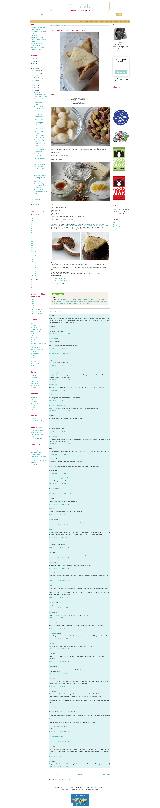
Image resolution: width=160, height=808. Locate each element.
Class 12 (33, 239)
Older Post (106, 775)
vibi (50, 315)
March (36, 92)
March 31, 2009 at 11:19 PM (60, 483)
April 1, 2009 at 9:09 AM (58, 524)
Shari (50, 691)
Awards (33, 448)
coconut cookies (82, 299)
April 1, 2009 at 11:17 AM (59, 568)
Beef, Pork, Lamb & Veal (38, 343)
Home (81, 21)
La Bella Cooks (53, 633)
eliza (50, 498)
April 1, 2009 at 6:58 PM (58, 628)
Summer (33, 407)
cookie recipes (94, 299)
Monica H (51, 459)
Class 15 (33, 245)
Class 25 (33, 265)
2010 (34, 66)
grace (50, 678)
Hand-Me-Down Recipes (38, 421)
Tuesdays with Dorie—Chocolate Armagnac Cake (40, 191)
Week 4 (33, 305)
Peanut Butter (35, 385)
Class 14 (33, 243)
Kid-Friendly (34, 366)
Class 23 (33, 261)
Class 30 (33, 275)
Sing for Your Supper (94, 273)
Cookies (33, 358)
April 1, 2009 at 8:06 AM (58, 514)
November (37, 73)
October (36, 75)
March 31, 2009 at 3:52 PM (59, 380)
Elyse (50, 529)
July (35, 83)
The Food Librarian (54, 736)
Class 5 (33, 225)
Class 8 (33, 231)
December (37, 70)
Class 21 (33, 257)
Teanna (51, 562)
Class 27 (33, 269)
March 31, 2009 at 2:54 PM (59, 348)
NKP (50, 509)
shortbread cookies (64, 304)
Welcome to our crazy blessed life (59, 478)
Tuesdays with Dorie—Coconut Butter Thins (68, 30)
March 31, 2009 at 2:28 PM (59, 334)
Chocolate (34, 377)
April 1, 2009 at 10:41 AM (59, 557)
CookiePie (52, 519)
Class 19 (33, 253)
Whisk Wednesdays (37, 438)
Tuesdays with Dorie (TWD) (81, 304)
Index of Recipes (60, 278)
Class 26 (33, 267)
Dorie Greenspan (71, 225)
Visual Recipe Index (61, 280)
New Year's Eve (35, 403)
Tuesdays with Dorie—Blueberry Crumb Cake (40, 108)
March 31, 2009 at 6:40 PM (59, 411)
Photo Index (93, 21)
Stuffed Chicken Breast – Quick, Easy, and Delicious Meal (39, 39)
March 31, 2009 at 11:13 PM (60, 473)
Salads (33, 339)
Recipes (101, 21)
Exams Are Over (36, 311)
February (36, 199)
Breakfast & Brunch (37, 329)
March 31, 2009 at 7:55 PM (59, 431)
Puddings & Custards (37, 364)
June (35, 85)
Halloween (34, 401)
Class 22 (33, 259)
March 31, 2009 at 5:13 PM (59, 390)
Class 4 (33, 223)
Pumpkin (33, 387)
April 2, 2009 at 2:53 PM (58, 674)
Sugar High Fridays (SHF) (38, 432)
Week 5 (33, 307)
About (86, 21)
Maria (50, 542)
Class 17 (33, 249)
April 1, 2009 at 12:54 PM (59, 580)
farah (50, 552)
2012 (34, 61)
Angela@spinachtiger (55, 405)
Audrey (51, 436)
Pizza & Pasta (35, 337)
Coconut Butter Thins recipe (66, 299)
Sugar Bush (37, 181)
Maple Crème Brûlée (39, 164)
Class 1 (33, 216)
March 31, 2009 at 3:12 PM (59, 365)
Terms (116, 21)
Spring (33, 405)
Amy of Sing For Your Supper (57, 353)
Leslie (50, 395)
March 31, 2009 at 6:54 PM (59, 421)
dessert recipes (57, 301)
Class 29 (33, 273)
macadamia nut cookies (92, 301)
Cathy (50, 653)
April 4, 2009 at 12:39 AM (59, 741)
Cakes (33, 355)
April (35, 90)
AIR (50, 761)
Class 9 (33, 233)
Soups (33, 341)
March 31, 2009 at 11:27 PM (60, 493)
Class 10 (33, 235)
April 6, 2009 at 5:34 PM (58, 766)
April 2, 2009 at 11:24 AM (59, 661)
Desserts (33, 351)
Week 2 (33, 301)
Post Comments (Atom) (64, 779)
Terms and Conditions (119, 227)
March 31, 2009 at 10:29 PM (60, 454)
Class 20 (33, 255)
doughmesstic (53, 643)
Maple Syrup (34, 383)
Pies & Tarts (34, 362)
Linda (50, 585)
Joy (50, 415)
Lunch (32, 335)
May (35, 87)
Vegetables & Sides (37, 349)
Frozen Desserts (36, 360)
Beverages (34, 327)
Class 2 (33, 218)
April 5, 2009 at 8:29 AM (58, 756)
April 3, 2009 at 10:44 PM (59, 731)
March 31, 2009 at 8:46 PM (59, 444)
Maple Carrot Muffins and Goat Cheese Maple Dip (39, 160)
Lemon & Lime (35, 381)
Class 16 (33, 247)
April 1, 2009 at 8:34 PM (58, 638)
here (79, 225)
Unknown (51, 384)
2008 (34, 204)
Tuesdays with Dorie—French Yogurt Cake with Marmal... (40, 149)
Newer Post (53, 775)
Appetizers (34, 325)
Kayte (50, 746)
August (36, 80)
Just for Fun (34, 458)
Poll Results (34, 464)
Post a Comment (54, 771)
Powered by (121, 79)
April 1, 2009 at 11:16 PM (59, 649)
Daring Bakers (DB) (37, 430)
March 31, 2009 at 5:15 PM (59, 400)
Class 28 (33, 271)
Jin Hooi (51, 612)
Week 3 (33, 303)
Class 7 (33, 229)
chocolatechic (53, 338)
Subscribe (121, 72)
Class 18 (33, 251)
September (37, 78)
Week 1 (33, 299)
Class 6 (33, 227)
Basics (33, 323)
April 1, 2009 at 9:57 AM (58, 537)
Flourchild (52, 573)
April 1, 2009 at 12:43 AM (59, 504)
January (36, 201)
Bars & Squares (35, 353)
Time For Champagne (37, 313)
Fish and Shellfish (36, 347)
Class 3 (33, 220)
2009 (34, 68)
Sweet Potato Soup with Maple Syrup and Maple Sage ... (40, 177)
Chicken (33, 345)
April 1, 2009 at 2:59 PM (58, 597)
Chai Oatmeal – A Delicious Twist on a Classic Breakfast (38, 33)
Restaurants (109, 21)
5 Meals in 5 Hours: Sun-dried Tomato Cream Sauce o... (39, 114)
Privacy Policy (117, 225)
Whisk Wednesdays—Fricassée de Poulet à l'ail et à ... (40, 185)
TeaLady (51, 666)
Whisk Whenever (124, 21)
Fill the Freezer (35, 419)
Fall (32, 399)
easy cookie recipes (76, 301)
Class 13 (33, 241)
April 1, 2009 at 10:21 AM (59, 547)
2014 (34, 58)
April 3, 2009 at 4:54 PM (58, 686)
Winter (33, 409)
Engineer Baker (53, 623)
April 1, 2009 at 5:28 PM (58, 618)
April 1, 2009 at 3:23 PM (58, 607)
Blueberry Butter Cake (40, 196)
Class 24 (33, 263)
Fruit (32, 379)
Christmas (34, 397)
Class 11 (33, 237)
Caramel (33, 375)
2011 (34, 63)
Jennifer (51, 370)
